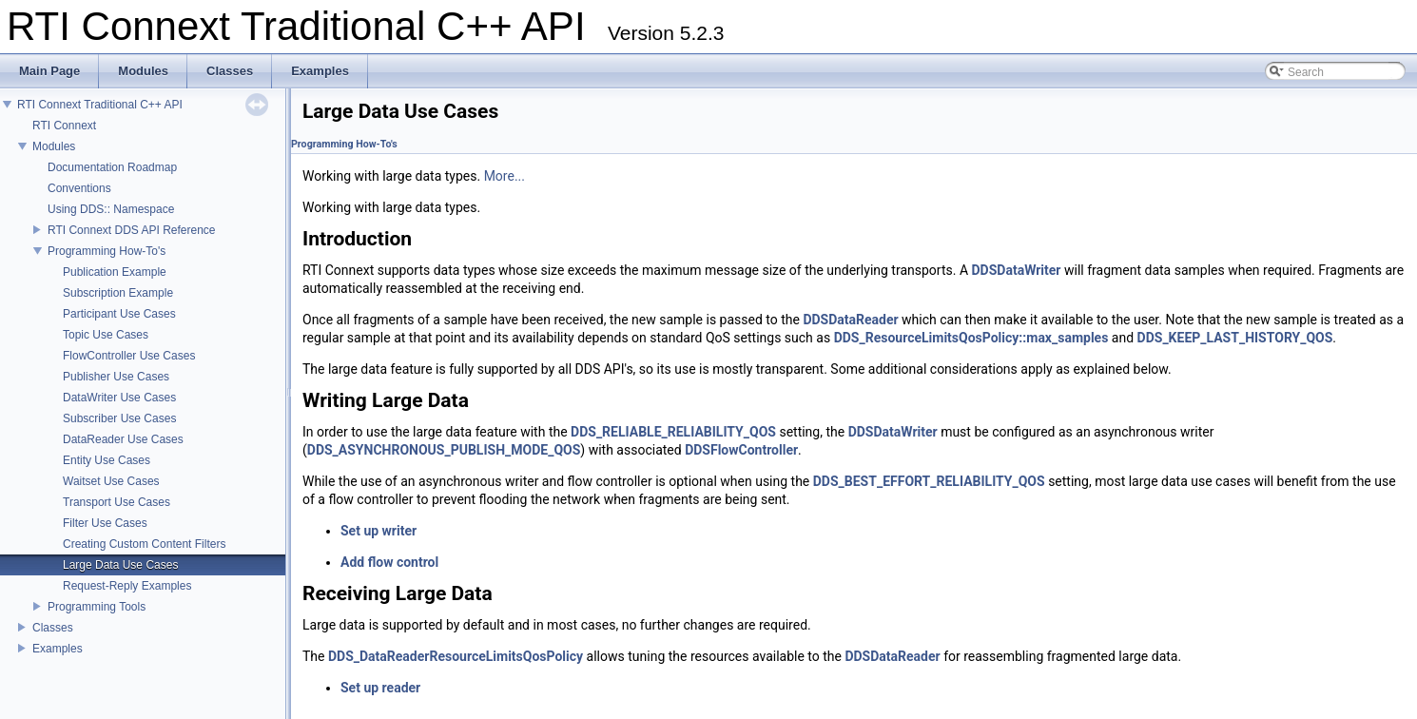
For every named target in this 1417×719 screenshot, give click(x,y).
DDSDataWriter (1016, 270)
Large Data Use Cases (120, 565)
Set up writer (378, 530)
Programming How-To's (106, 251)
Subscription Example (118, 293)
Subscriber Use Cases (119, 418)
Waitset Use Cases (111, 481)
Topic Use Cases (105, 334)
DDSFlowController (741, 449)
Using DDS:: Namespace (111, 209)
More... (504, 176)
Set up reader (380, 687)
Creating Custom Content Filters (144, 544)
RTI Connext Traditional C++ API (100, 104)
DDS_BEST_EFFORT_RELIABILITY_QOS (929, 481)
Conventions (79, 188)
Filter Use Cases (105, 523)
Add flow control (389, 562)
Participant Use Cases (119, 314)
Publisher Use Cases (116, 376)
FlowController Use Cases (129, 355)
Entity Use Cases (106, 460)
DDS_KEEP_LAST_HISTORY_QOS (1235, 337)
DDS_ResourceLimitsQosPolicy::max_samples (971, 337)
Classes (52, 627)
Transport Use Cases (116, 502)
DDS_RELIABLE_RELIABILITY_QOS (673, 431)
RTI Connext (64, 125)
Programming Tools (97, 606)
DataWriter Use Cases (119, 397)
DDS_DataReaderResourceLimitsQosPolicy (455, 656)
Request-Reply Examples (127, 586)
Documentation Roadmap (112, 167)
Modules (53, 146)
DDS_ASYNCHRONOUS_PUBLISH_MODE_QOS (444, 449)
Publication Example (114, 272)
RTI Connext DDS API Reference (132, 230)
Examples (57, 648)
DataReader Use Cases (123, 439)
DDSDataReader (850, 319)
